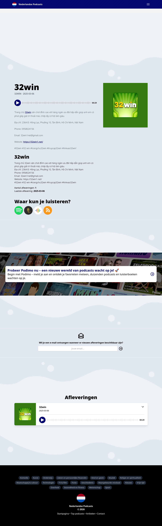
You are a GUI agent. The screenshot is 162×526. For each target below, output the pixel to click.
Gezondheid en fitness (74, 487)
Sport (107, 487)
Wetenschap (94, 487)
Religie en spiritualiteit (130, 478)
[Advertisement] (81, 32)
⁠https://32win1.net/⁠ (33, 141)
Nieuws (128, 482)
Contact (101, 513)
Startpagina (63, 513)
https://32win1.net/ (32, 179)
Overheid (55, 487)
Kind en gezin (97, 478)
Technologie (48, 482)
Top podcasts (77, 513)
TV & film (63, 482)
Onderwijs (48, 478)
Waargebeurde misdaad (109, 482)
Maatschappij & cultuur (27, 482)
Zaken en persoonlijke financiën (72, 478)
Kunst (35, 478)
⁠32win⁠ (28, 112)
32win (27, 163)
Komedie (24, 478)
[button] (148, 4)
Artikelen (90, 513)
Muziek (112, 478)
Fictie (74, 482)
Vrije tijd (140, 482)
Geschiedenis (87, 482)
